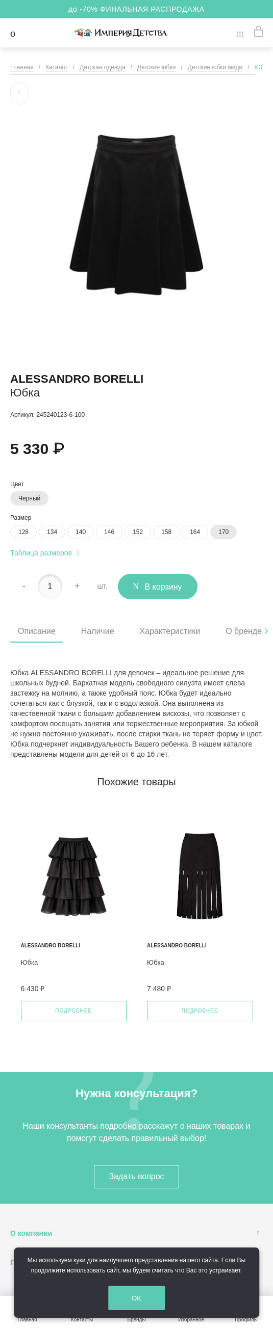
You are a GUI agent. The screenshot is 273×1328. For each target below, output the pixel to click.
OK (146, 1299)
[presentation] (266, 631)
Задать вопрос (136, 1176)
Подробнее (73, 1011)
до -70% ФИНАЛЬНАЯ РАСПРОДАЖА (136, 9)
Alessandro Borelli (76, 379)
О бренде (244, 631)
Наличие (97, 631)
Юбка (29, 962)
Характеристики (170, 631)
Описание (37, 631)
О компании (31, 1233)
